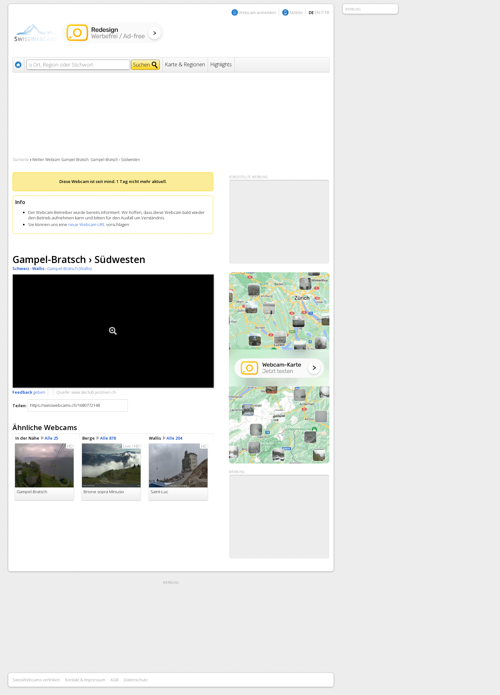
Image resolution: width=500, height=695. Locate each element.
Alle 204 (174, 438)
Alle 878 (108, 438)
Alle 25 (51, 438)
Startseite (20, 159)
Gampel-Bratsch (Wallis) (69, 268)
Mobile (296, 12)
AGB (114, 680)
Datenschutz (136, 680)
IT (322, 12)
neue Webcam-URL (86, 224)
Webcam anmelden (257, 12)
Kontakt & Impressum (85, 680)
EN (317, 12)
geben (28, 392)
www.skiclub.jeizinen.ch (93, 392)
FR (327, 12)
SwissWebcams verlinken (36, 680)
